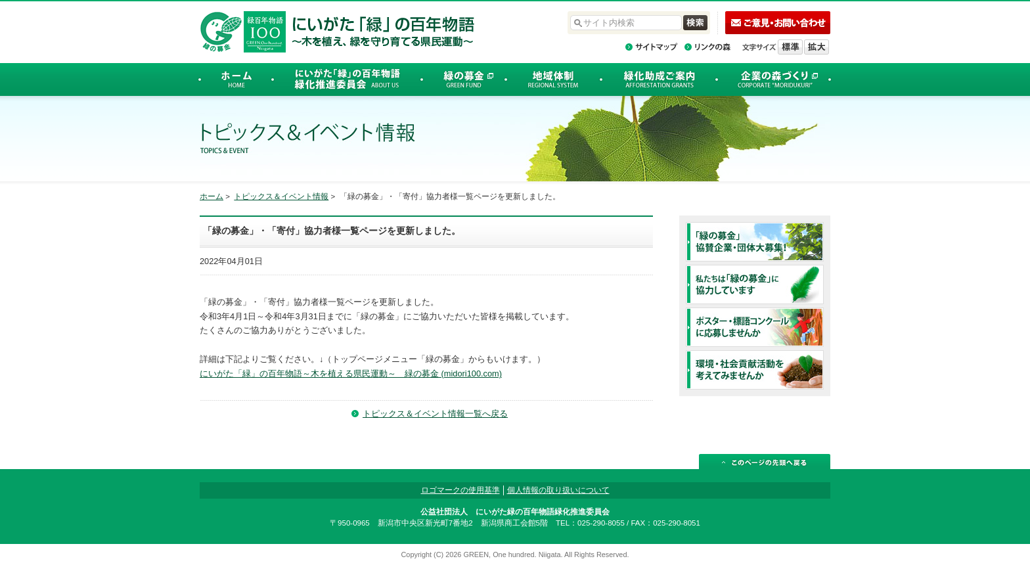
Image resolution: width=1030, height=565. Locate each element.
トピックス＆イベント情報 (281, 196)
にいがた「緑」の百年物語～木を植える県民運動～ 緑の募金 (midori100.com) (351, 373)
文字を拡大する (816, 47)
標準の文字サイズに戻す (790, 47)
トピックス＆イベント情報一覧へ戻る (435, 413)
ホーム (211, 196)
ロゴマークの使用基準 (460, 490)
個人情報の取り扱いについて (558, 490)
